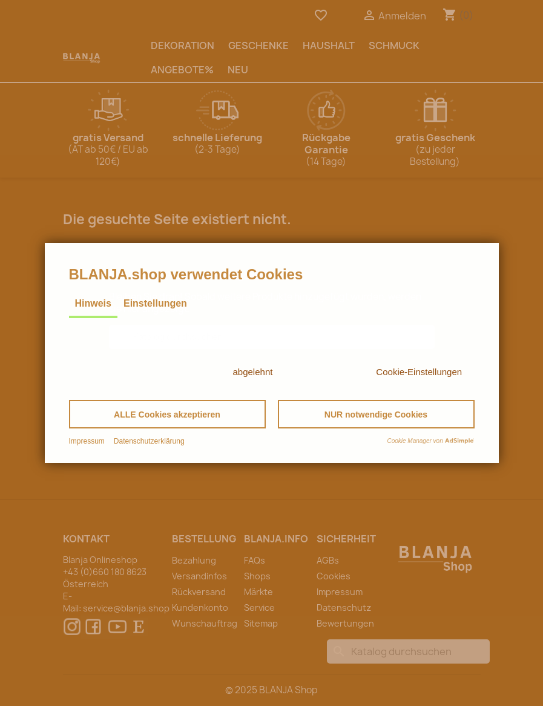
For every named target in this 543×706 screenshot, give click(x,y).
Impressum (87, 441)
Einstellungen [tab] (155, 303)
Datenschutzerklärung (149, 441)
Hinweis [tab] (93, 303)
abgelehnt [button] (253, 372)
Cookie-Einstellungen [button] (419, 372)
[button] (167, 414)
